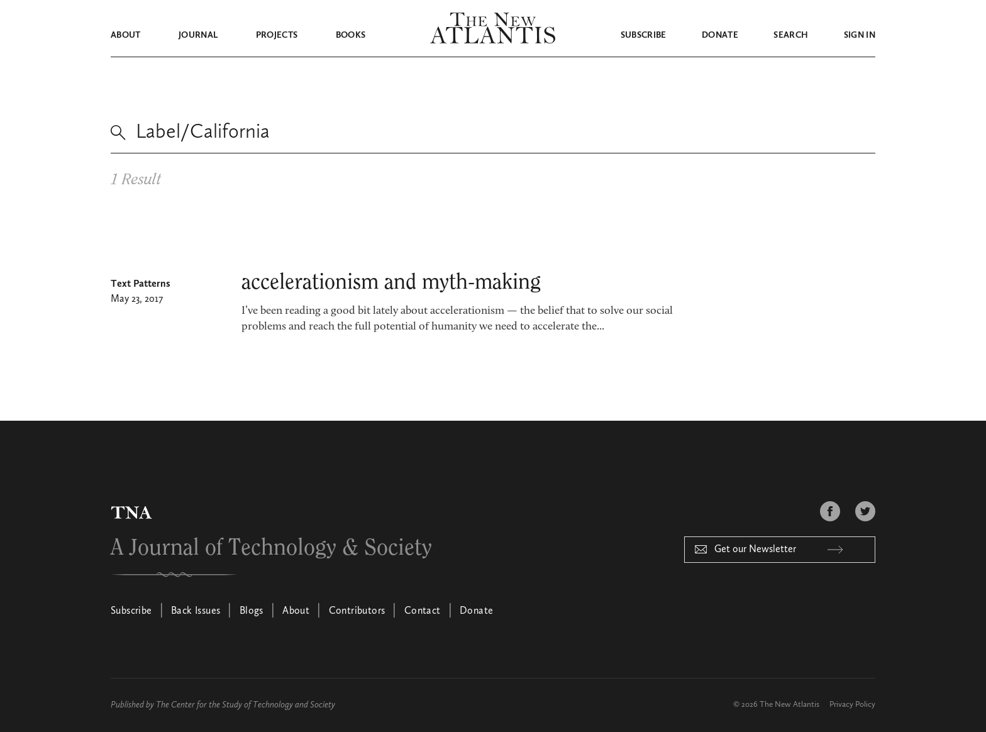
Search (790, 35)
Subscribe (644, 35)
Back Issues (195, 611)
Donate (720, 35)
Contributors (357, 611)
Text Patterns (140, 284)
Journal (198, 35)
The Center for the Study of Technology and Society (245, 705)
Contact (422, 611)
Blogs (251, 611)
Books (351, 35)
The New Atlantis (789, 705)
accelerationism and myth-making (391, 282)
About (126, 35)
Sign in (859, 35)
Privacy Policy (852, 705)
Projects (277, 35)
